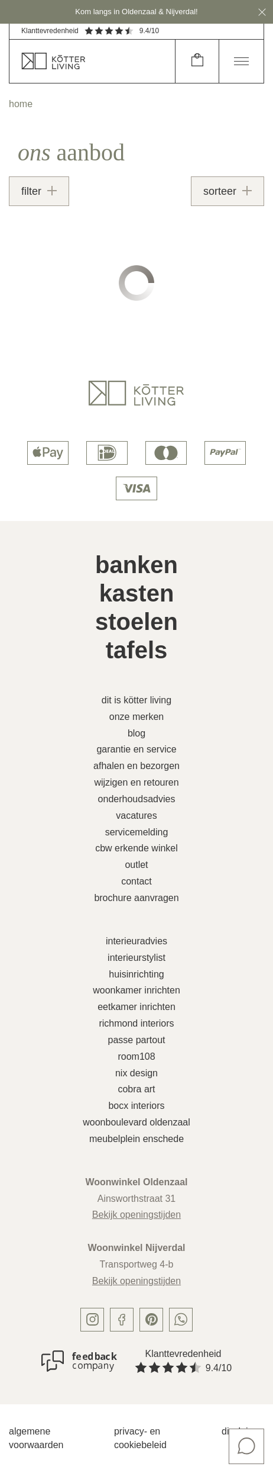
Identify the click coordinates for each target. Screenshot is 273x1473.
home (20, 104)
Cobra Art (136, 1089)
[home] (92, 61)
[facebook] (122, 1320)
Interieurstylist (136, 958)
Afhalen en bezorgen (136, 766)
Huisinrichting (136, 974)
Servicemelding (136, 832)
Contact (136, 881)
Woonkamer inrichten (136, 990)
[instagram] (92, 1320)
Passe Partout (136, 1040)
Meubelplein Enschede (136, 1139)
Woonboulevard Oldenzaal (136, 1122)
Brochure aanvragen (136, 898)
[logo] (136, 393)
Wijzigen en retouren (136, 782)
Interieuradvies (136, 941)
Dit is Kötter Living (136, 700)
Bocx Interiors (136, 1106)
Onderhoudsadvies (137, 799)
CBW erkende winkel (136, 848)
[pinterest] (151, 1320)
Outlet (136, 865)
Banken (136, 565)
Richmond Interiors (136, 1023)
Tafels (137, 650)
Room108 (136, 1056)
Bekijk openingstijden (136, 1215)
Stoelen (136, 622)
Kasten (136, 593)
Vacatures (136, 816)
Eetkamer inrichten (137, 1007)
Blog (136, 733)
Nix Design (136, 1073)
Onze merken (136, 717)
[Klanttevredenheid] (79, 1361)
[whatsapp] (181, 1320)
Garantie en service (136, 749)
